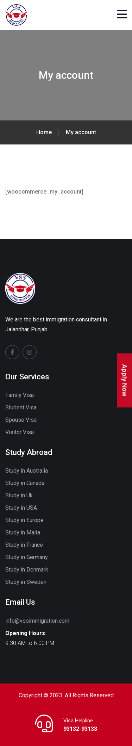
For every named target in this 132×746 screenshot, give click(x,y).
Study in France (24, 544)
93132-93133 (80, 729)
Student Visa (21, 407)
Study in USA (21, 507)
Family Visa (19, 395)
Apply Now (125, 381)
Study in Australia (26, 470)
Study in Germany (26, 557)
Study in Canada (24, 483)
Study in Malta (22, 532)
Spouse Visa (21, 419)
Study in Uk (19, 495)
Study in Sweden (25, 582)
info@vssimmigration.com (37, 620)
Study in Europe (24, 520)
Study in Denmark (26, 569)
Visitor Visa (19, 432)
